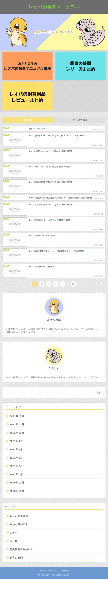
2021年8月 (16, 449)
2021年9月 (16, 441)
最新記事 (28, 120)
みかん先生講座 (80, 120)
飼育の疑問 (16, 557)
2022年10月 (17, 416)
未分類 (14, 541)
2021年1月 (16, 474)
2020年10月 (17, 491)
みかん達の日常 (19, 524)
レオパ (14, 532)
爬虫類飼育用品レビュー (24, 549)
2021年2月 (16, 466)
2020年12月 (17, 482)
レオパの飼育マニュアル (54, 6)
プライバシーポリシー (47, 571)
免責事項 (66, 571)
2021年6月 (16, 457)
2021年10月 (17, 432)
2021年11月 (17, 424)
